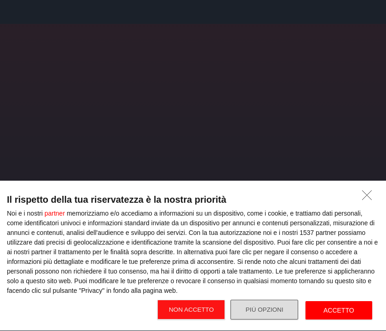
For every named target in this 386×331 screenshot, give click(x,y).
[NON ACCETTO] (369, 197)
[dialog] (193, 256)
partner (55, 213)
